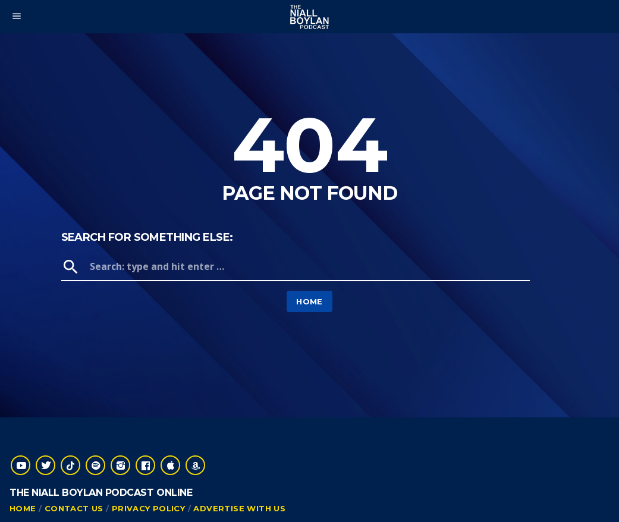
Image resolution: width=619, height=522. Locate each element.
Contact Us (74, 508)
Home (309, 301)
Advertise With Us (239, 508)
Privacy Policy (148, 508)
